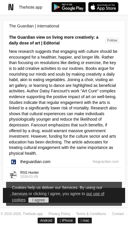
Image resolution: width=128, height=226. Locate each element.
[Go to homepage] (11, 7)
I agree (38, 200)
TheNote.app (30, 7)
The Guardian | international (34, 26)
